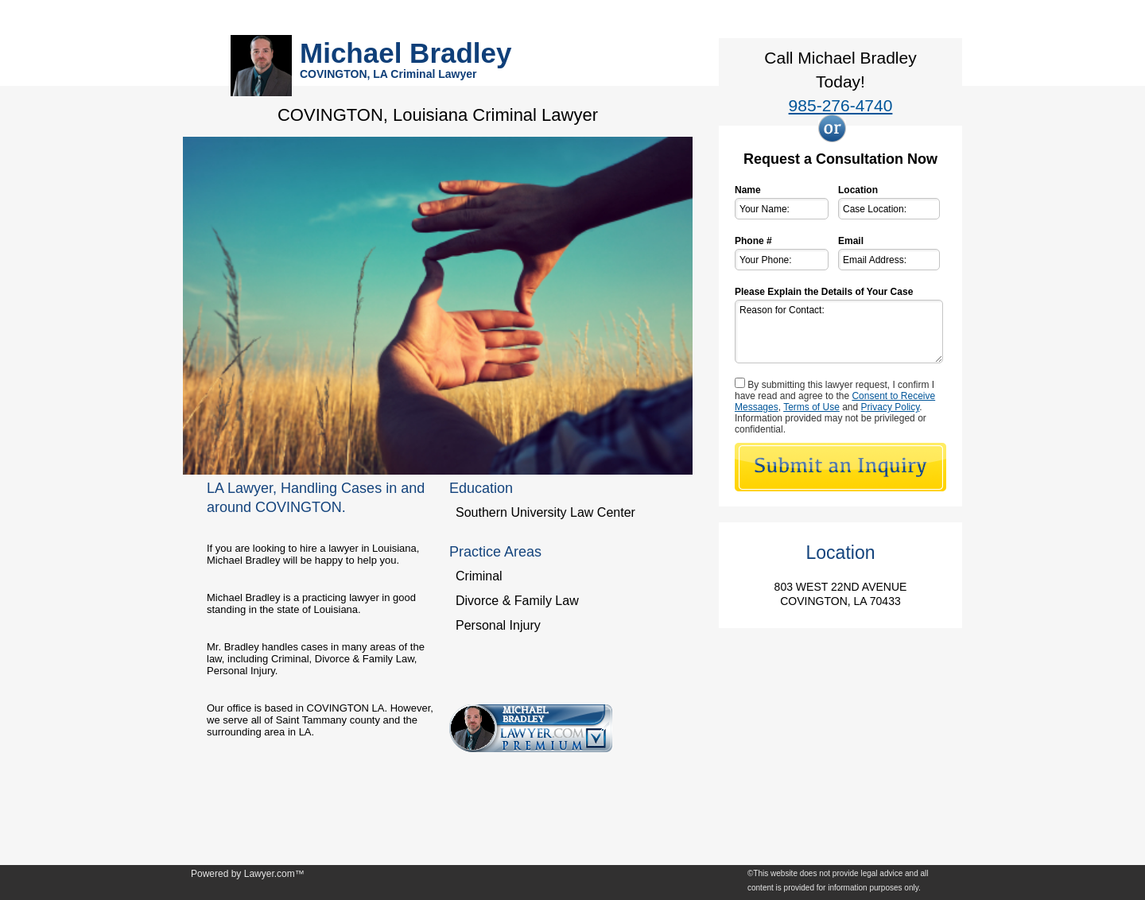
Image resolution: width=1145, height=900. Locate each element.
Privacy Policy (890, 407)
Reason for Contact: (839, 331)
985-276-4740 (841, 105)
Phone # (753, 240)
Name (748, 190)
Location (858, 190)
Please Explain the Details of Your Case (824, 291)
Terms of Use (811, 407)
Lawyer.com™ (274, 873)
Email (851, 240)
